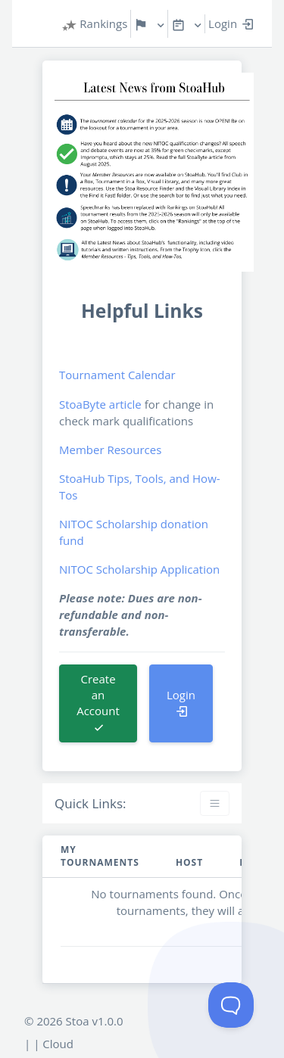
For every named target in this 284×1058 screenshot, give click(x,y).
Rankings (94, 24)
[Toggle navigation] (214, 803)
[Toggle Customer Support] (231, 1005)
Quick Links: (90, 803)
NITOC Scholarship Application (139, 569)
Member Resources (110, 449)
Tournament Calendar (117, 374)
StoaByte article (100, 404)
